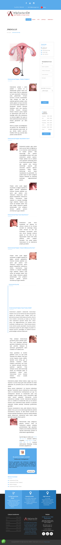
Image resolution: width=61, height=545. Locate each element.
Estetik (34, 19)
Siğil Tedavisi (46, 496)
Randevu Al (46, 133)
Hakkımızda (50, 19)
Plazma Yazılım (47, 541)
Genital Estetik (29, 496)
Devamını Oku (31, 471)
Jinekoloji (44, 19)
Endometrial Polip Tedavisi (15, 482)
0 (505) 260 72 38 (29, 440)
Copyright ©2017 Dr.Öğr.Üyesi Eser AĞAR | (22, 542)
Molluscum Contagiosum (21, 459)
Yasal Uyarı (35, 542)
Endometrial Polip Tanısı (14, 486)
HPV (38, 19)
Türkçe (43, 7)
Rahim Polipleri (12, 484)
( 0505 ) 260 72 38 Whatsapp (48, 530)
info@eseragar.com (34, 7)
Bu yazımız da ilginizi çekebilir (21, 457)
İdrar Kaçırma (44, 54)
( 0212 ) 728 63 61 (19, 7)
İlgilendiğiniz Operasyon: (46, 88)
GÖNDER (45, 102)
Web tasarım (41, 541)
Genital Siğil (44, 52)
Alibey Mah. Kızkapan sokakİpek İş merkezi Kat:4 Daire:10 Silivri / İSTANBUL (47, 521)
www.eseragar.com (48, 526)
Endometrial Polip (13, 480)
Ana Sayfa (28, 19)
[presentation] (51, 95)
